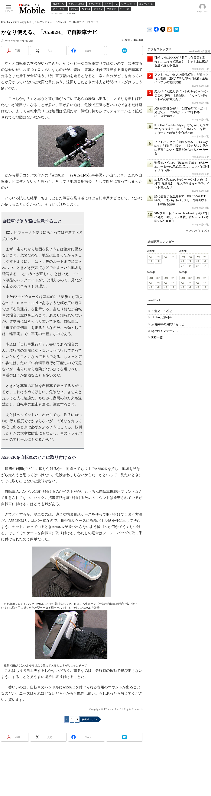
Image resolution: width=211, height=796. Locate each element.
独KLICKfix (44, 603)
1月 (158, 261)
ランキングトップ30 (197, 230)
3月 (173, 256)
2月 (150, 261)
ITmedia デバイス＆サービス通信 (149, 28)
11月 (190, 256)
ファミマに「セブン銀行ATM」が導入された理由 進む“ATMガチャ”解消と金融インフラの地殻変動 (181, 78)
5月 (158, 256)
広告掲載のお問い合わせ (167, 324)
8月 (182, 261)
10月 (198, 256)
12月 (183, 256)
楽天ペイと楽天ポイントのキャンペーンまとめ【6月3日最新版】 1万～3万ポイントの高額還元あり (181, 95)
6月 (150, 256)
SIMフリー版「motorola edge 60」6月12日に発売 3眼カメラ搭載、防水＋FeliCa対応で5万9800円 (181, 217)
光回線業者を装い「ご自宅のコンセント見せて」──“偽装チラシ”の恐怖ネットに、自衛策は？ (181, 112)
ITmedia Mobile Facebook (156, 28)
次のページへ (89, 719)
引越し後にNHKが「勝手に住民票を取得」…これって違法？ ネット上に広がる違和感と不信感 (181, 61)
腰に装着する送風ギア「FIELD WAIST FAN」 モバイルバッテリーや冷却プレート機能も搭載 (181, 200)
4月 (165, 256)
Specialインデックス (164, 330)
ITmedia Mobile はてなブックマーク (176, 28)
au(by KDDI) (27, 21)
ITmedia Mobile (9, 21)
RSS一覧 (157, 337)
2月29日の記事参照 (87, 175)
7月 (190, 261)
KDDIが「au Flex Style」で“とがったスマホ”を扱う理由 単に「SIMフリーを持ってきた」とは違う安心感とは (181, 129)
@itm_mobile (163, 28)
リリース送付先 (161, 317)
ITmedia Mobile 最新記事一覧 (169, 28)
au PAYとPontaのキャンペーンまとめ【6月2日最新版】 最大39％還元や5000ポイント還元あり (182, 183)
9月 (205, 256)
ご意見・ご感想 (161, 311)
